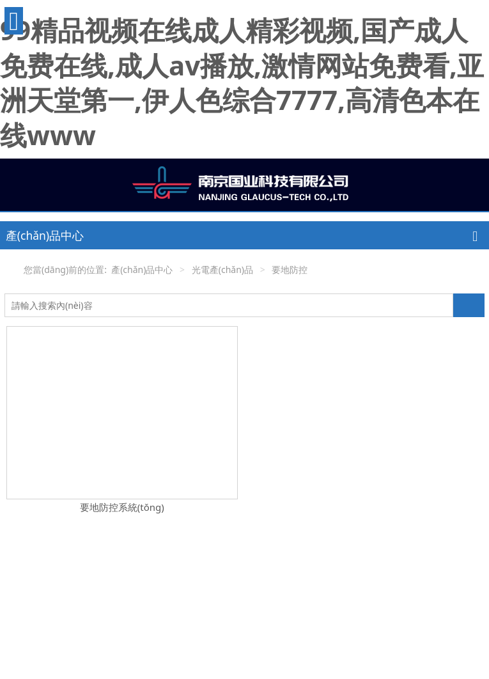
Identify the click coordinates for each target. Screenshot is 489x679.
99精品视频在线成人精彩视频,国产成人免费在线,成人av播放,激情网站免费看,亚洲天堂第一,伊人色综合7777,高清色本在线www (242, 82)
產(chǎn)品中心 (142, 269)
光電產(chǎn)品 (222, 269)
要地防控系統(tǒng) (122, 507)
